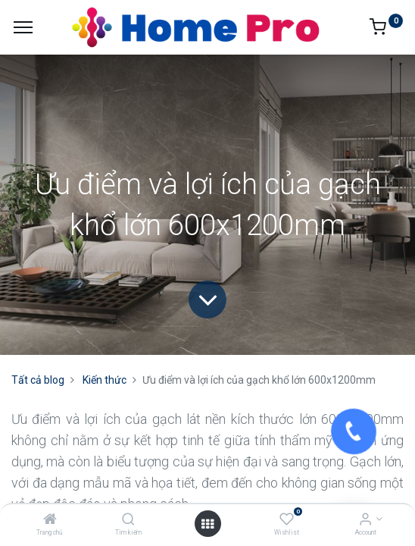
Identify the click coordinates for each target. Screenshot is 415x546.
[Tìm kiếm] (128, 520)
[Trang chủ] (50, 520)
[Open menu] (207, 524)
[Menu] (23, 27)
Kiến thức (104, 380)
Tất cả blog (37, 380)
